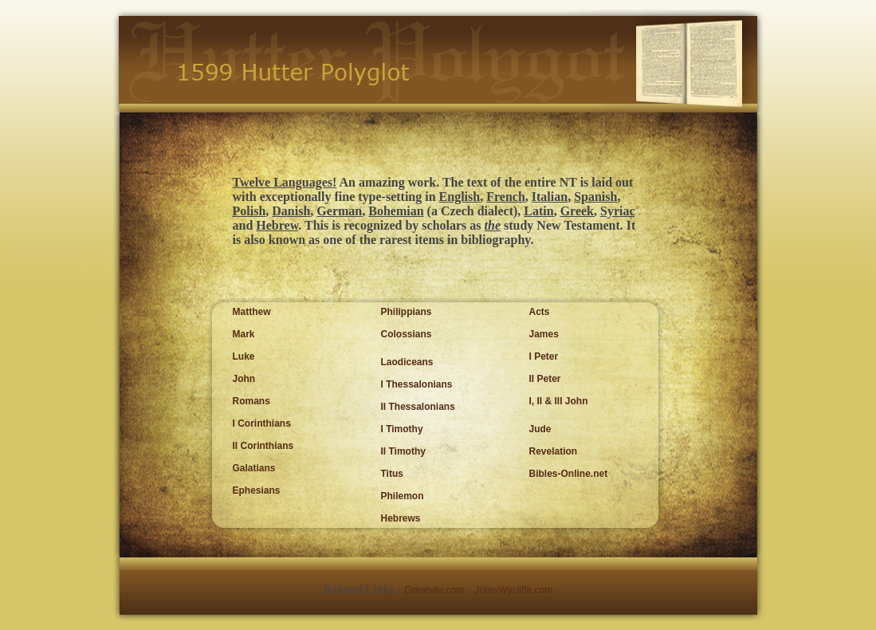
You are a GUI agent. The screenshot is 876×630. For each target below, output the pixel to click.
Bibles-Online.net (568, 473)
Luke (244, 356)
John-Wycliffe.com (514, 590)
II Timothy (403, 451)
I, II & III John (558, 401)
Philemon (402, 496)
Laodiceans (407, 362)
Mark (244, 334)
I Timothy (402, 429)
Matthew (252, 311)
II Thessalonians (418, 406)
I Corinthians (262, 423)
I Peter (544, 356)
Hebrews (401, 518)
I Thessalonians (417, 384)
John (244, 378)
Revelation (553, 451)
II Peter (545, 378)
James (544, 334)
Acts (539, 311)
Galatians (254, 468)
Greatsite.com (435, 590)
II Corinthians (263, 445)
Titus (392, 473)
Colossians (406, 334)
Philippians (406, 311)
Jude (540, 429)
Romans (251, 401)
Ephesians (257, 490)
